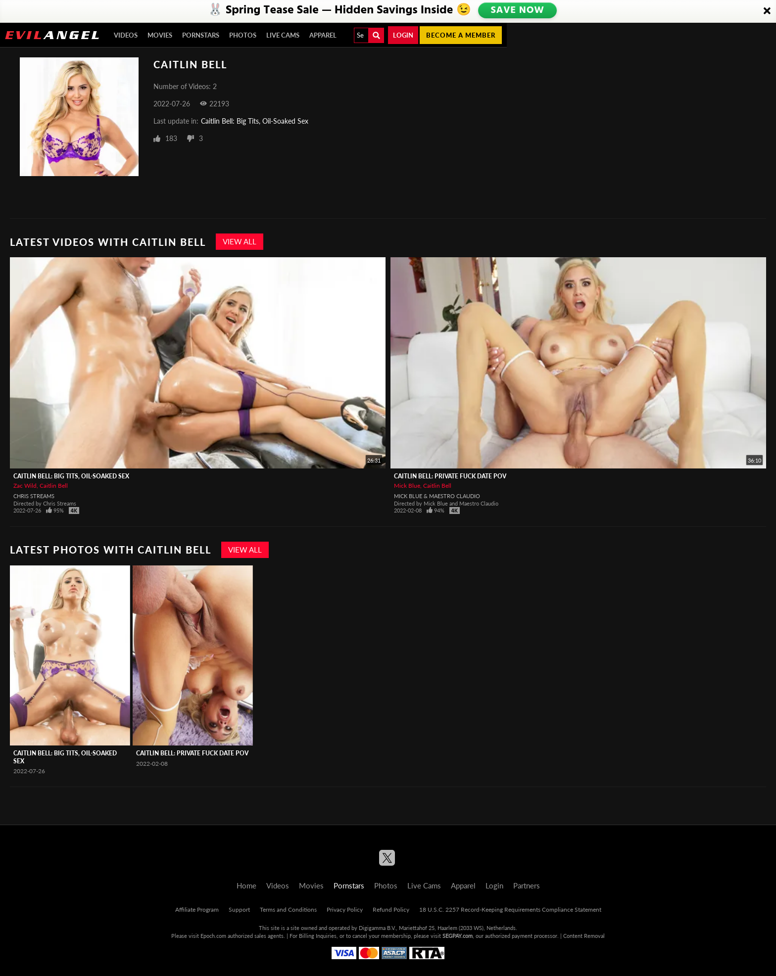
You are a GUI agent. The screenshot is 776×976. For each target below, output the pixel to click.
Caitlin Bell (54, 485)
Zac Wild (25, 485)
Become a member (460, 35)
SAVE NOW (517, 11)
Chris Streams (33, 496)
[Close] (767, 11)
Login (403, 35)
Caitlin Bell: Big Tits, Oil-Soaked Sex (254, 121)
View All (239, 241)
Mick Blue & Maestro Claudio (437, 496)
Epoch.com (213, 935)
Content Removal (584, 935)
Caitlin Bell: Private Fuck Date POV (450, 476)
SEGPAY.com (457, 935)
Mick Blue (407, 485)
